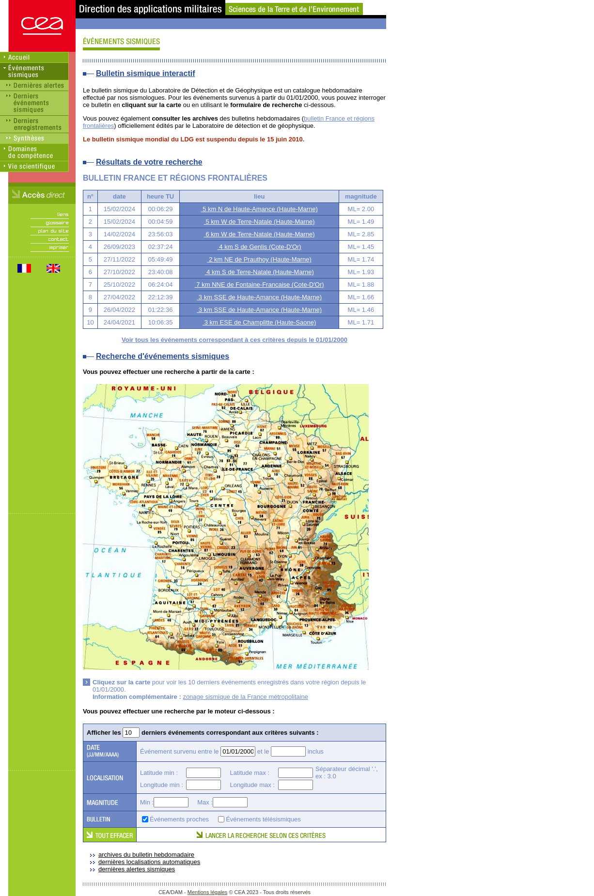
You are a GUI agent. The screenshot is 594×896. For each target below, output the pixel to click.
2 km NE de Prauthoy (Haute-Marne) (259, 259)
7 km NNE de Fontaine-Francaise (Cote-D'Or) (259, 284)
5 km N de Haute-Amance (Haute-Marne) (259, 209)
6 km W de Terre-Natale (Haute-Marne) (259, 234)
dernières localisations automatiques (149, 861)
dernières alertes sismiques (136, 869)
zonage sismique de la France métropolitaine (245, 696)
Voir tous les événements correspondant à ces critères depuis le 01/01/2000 (234, 339)
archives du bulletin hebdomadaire (146, 854)
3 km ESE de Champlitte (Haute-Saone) (259, 322)
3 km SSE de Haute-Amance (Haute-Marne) (259, 297)
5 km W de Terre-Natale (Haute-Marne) (259, 221)
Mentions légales (208, 892)
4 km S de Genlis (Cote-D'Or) (259, 246)
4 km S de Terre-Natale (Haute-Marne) (259, 272)
